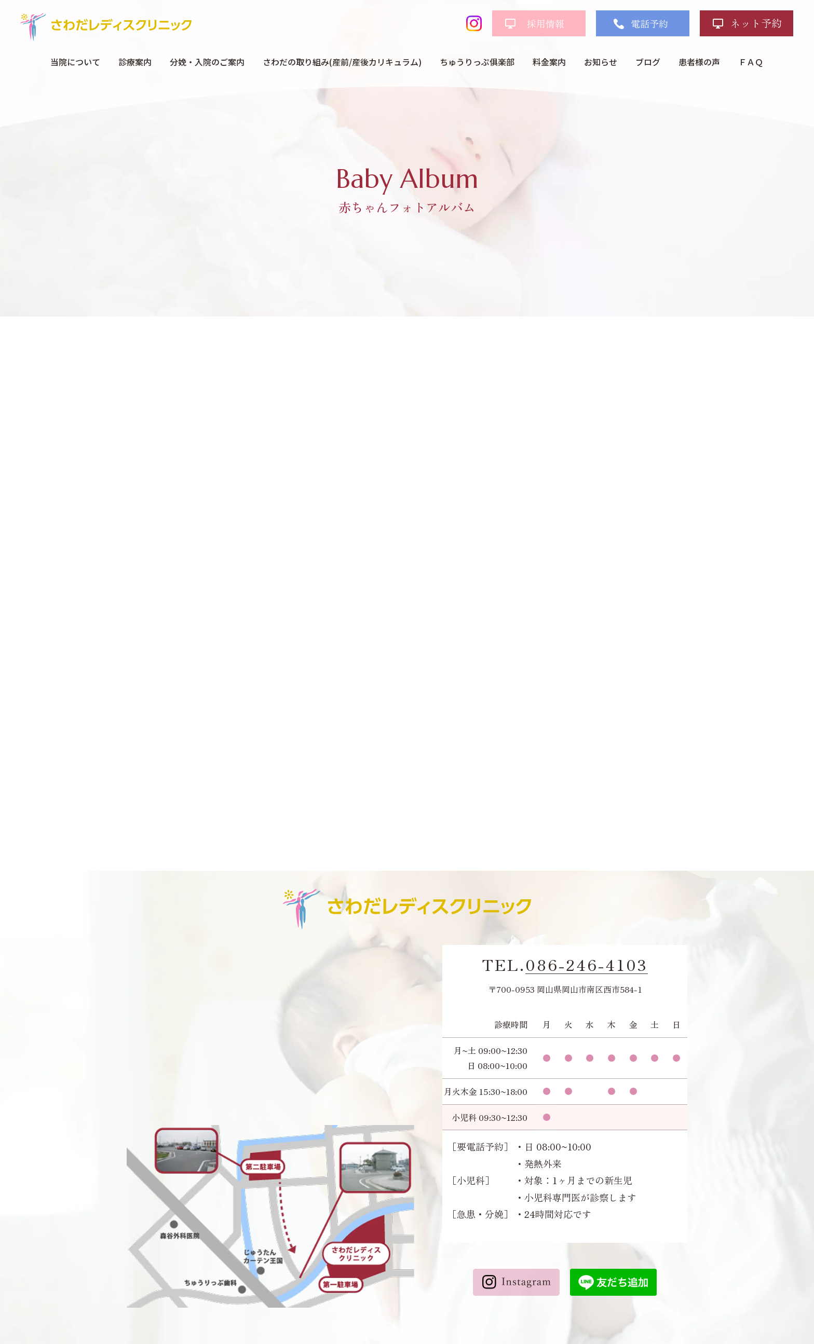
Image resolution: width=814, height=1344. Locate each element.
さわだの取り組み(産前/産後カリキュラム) (342, 62)
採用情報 (545, 23)
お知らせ (600, 62)
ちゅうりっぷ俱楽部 (477, 62)
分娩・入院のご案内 (207, 62)
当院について (75, 62)
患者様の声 (699, 62)
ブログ (647, 62)
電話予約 (649, 23)
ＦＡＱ (750, 62)
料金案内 (549, 62)
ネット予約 (756, 23)
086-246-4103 (586, 964)
